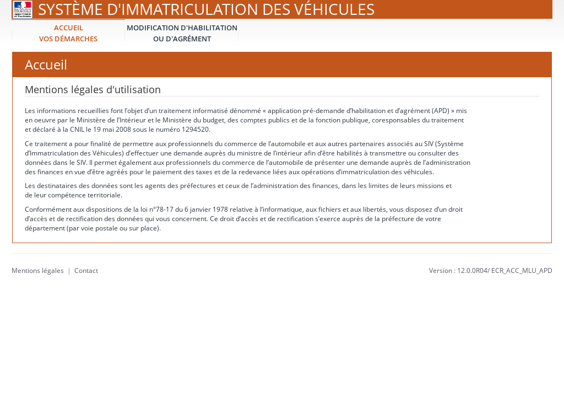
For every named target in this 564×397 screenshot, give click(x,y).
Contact (86, 270)
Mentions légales (38, 270)
